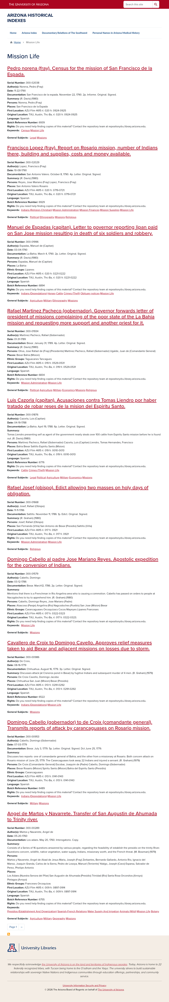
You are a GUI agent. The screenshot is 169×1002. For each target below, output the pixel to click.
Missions (42, 137)
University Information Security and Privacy (84, 985)
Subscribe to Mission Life (8, 934)
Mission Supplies (109, 210)
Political (34, 217)
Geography (58, 918)
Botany (155, 911)
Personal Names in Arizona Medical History (116, 32)
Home (13, 32)
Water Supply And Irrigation (103, 911)
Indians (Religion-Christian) (36, 210)
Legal (33, 137)
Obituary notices (90, 293)
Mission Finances (89, 210)
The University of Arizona (111, 989)
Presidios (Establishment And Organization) (32, 911)
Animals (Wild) (128, 911)
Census (25, 130)
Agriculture (36, 300)
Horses (51, 293)
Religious (71, 217)
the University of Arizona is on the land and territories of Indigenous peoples (84, 964)
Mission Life (37, 130)
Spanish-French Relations (72, 911)
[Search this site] (137, 4)
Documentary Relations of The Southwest (64, 32)
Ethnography (47, 217)
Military (47, 300)
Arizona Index (29, 32)
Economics (68, 390)
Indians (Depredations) (34, 293)
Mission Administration (66, 210)
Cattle (59, 293)
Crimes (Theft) (72, 293)
